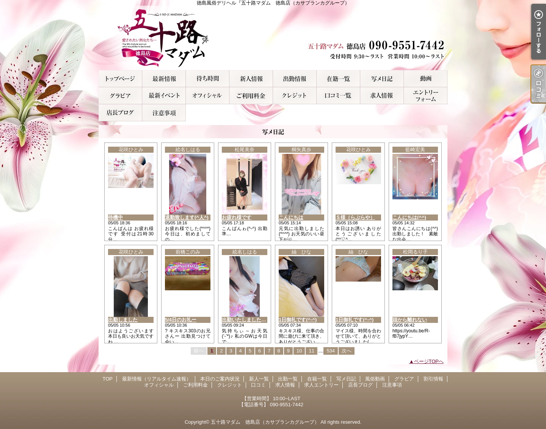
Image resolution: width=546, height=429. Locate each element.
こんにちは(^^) (409, 217)
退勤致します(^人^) (187, 217)
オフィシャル (207, 95)
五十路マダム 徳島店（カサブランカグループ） (265, 422)
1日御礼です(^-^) (298, 320)
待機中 (115, 217)
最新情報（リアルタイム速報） (164, 78)
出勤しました (123, 320)
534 (330, 351)
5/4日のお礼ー (180, 320)
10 (299, 351)
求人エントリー (425, 95)
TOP (120, 78)
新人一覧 (251, 78)
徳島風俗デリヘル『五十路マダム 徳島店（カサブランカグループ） (273, 38)
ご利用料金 (251, 95)
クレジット (295, 95)
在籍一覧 (338, 78)
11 (311, 351)
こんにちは (291, 217)
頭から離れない (409, 320)
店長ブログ (120, 112)
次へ (346, 351)
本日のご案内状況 (207, 78)
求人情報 (382, 95)
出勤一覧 (295, 78)
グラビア (120, 95)
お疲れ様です (236, 217)
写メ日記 (382, 78)
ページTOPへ (429, 361)
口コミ (338, 95)
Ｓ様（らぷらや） (355, 217)
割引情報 (164, 95)
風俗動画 (425, 78)
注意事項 (164, 112)
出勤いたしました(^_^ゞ (249, 320)
